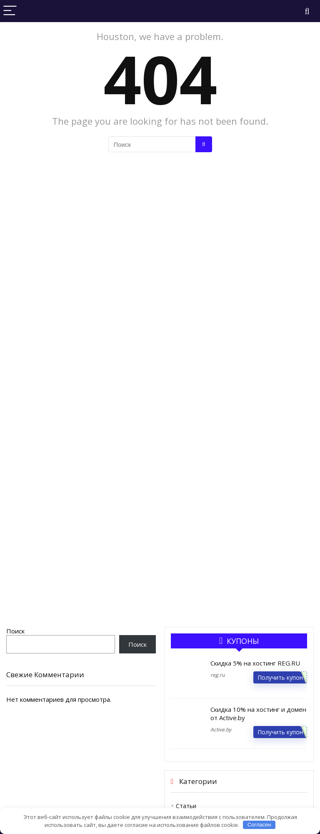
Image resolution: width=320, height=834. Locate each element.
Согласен (259, 824)
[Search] (307, 11)
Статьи (186, 806)
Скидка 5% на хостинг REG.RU (255, 663)
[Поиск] (203, 144)
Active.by (220, 729)
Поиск (15, 631)
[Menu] (10, 11)
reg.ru (217, 674)
